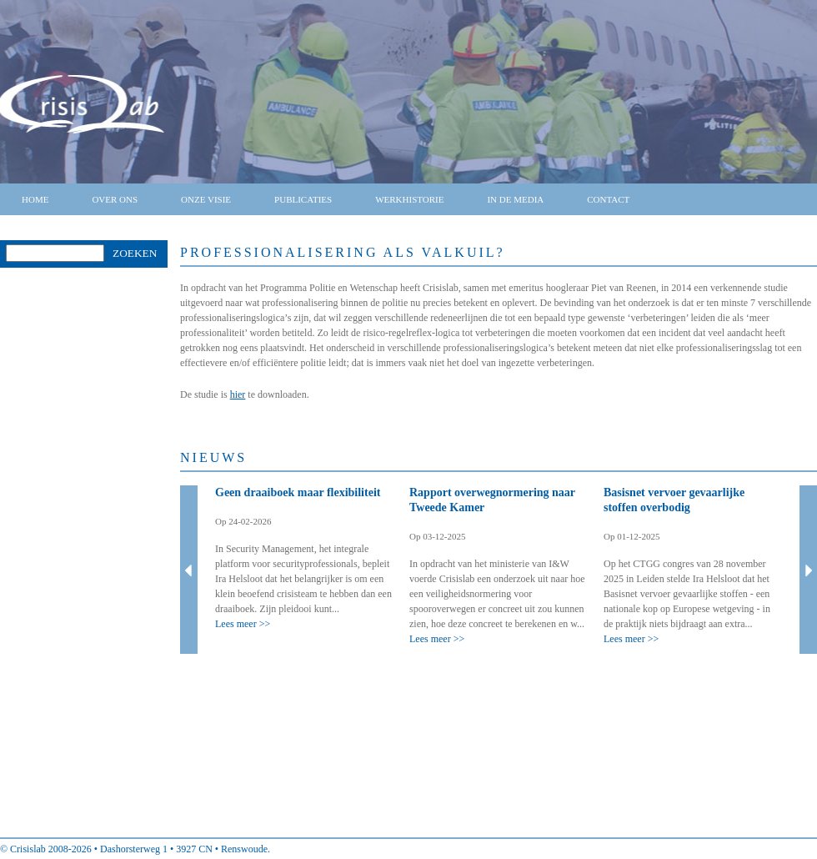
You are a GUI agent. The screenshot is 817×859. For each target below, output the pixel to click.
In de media (515, 199)
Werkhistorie (409, 199)
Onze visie (206, 199)
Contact (608, 199)
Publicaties (303, 199)
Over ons (115, 199)
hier (238, 394)
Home (35, 199)
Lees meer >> (242, 624)
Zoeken (135, 253)
